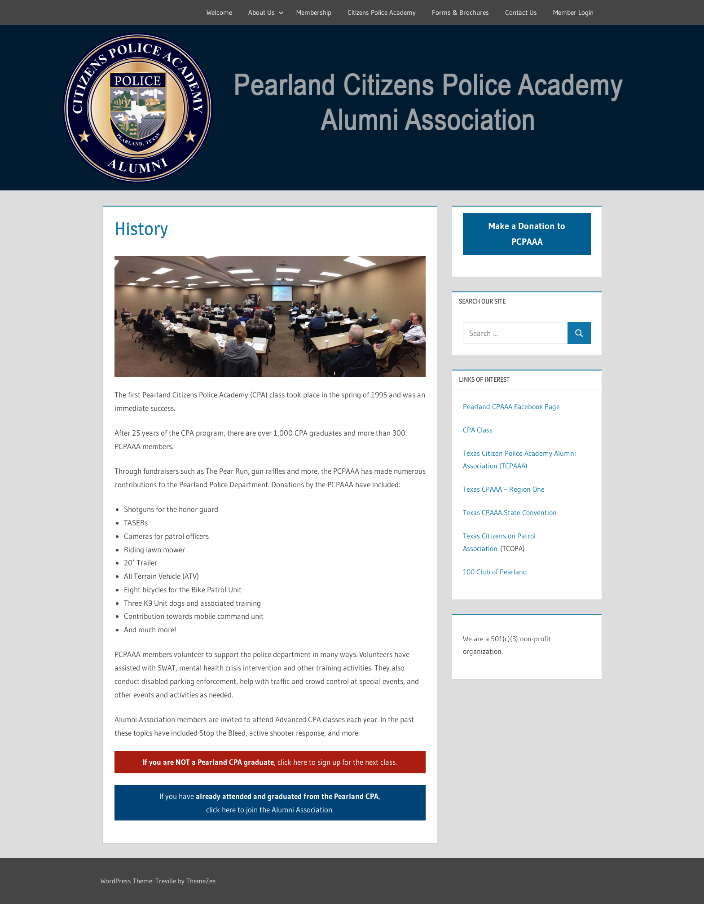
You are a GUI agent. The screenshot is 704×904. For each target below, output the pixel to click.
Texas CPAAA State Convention (510, 512)
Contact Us (521, 12)
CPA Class (478, 429)
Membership (313, 12)
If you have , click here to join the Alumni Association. (269, 802)
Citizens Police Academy (382, 12)
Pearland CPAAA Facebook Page (511, 406)
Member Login (573, 12)
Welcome (219, 12)
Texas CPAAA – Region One (504, 489)
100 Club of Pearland (495, 571)
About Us (266, 12)
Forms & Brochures (460, 12)
